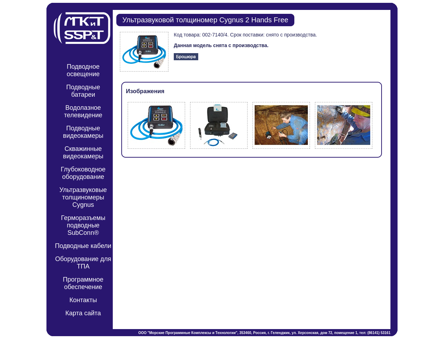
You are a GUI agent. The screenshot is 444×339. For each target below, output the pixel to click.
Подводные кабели (83, 245)
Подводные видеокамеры (83, 132)
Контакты (83, 300)
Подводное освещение (83, 70)
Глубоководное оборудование (83, 173)
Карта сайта (83, 313)
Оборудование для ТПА (83, 262)
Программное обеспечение (83, 283)
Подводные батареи (83, 91)
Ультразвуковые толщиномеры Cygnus (83, 197)
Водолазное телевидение (83, 111)
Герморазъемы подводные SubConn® (83, 225)
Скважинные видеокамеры (83, 152)
